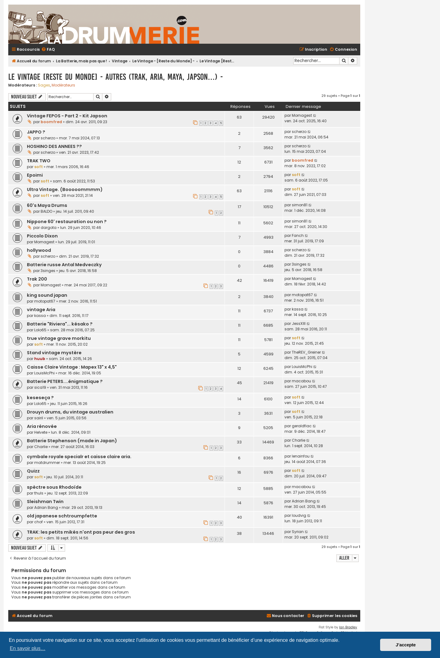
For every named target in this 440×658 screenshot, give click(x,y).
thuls (38, 493)
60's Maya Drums (47, 205)
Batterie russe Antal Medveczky (64, 265)
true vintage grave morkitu (59, 338)
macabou (301, 381)
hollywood (39, 250)
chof (38, 521)
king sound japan (47, 295)
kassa (40, 315)
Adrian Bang (46, 507)
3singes (48, 270)
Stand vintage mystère (54, 353)
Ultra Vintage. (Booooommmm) (65, 189)
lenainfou (301, 456)
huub (39, 358)
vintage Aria (41, 310)
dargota (49, 227)
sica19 (40, 387)
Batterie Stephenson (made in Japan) (72, 441)
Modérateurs (63, 85)
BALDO (46, 211)
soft (38, 166)
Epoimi (35, 175)
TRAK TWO (38, 161)
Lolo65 (40, 330)
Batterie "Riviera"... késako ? (60, 324)
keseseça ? (40, 398)
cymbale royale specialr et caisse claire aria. (79, 457)
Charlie (41, 446)
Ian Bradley (348, 627)
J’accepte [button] (406, 644)
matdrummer (47, 462)
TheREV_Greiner (306, 352)
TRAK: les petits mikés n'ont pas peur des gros (81, 532)
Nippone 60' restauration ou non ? (67, 222)
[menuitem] (48, 50)
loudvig (299, 515)
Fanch (298, 235)
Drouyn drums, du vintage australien (70, 412)
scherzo (48, 138)
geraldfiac (302, 425)
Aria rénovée (42, 426)
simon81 (299, 205)
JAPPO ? (36, 132)
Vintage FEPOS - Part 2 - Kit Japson (67, 116)
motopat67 (44, 301)
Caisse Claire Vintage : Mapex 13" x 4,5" (72, 367)
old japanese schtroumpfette (62, 516)
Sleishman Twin (45, 501)
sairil (38, 418)
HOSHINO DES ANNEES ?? (54, 146)
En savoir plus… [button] (28, 648)
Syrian (298, 531)
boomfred (51, 121)
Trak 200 (37, 279)
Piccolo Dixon (42, 236)
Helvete (40, 432)
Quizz (33, 471)
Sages (44, 85)
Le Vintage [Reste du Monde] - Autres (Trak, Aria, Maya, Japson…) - (115, 77)
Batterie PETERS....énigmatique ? (65, 381)
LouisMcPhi (44, 373)
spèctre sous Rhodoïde (54, 487)
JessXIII (299, 323)
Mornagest (302, 115)
